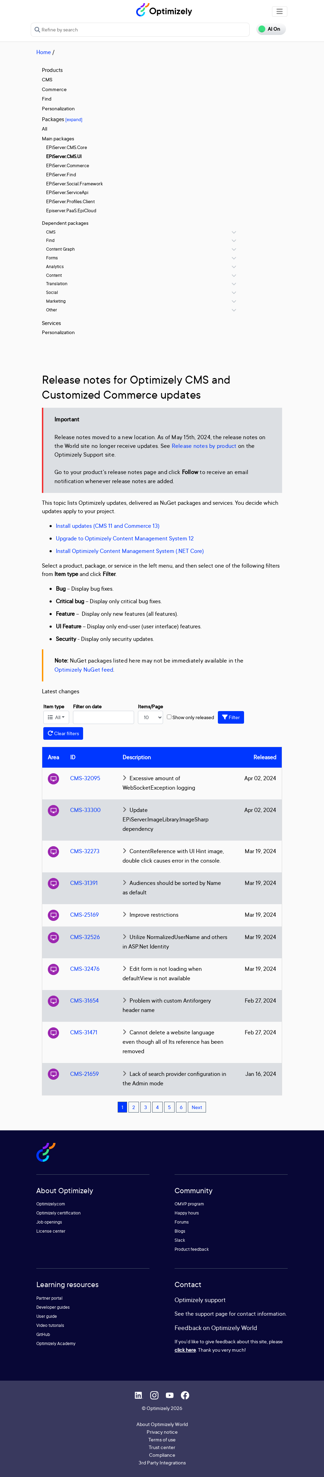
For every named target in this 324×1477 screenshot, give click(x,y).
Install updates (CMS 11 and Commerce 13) (108, 526)
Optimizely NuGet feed (83, 669)
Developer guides (53, 1307)
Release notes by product (204, 446)
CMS (47, 79)
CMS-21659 (84, 1074)
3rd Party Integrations (162, 1462)
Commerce (54, 89)
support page (211, 1313)
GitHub (43, 1334)
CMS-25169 (84, 914)
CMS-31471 (83, 1032)
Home (43, 52)
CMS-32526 (85, 937)
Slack (180, 1240)
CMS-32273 (85, 851)
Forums (182, 1222)
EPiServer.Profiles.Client (70, 201)
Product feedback (192, 1249)
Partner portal (49, 1298)
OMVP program (189, 1204)
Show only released (193, 717)
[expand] (73, 120)
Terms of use (162, 1439)
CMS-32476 (85, 969)
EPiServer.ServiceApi (67, 192)
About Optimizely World (162, 1424)
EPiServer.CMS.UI (64, 156)
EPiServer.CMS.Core (66, 147)
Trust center (162, 1447)
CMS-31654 (84, 1000)
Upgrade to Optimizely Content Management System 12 (125, 538)
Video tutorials (50, 1325)
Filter (231, 717)
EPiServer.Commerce (67, 165)
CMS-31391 (84, 883)
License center (50, 1231)
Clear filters (63, 733)
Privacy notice (162, 1431)
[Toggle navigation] (279, 11)
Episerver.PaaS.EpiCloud (71, 210)
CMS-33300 (85, 810)
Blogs (180, 1231)
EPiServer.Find (61, 174)
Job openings (49, 1222)
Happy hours (187, 1213)
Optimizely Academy (55, 1343)
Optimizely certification (58, 1213)
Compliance (162, 1455)
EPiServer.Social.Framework (74, 183)
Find (46, 98)
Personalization (58, 108)
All (44, 128)
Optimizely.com (50, 1204)
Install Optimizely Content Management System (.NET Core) (130, 551)
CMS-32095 (85, 778)
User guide (46, 1316)
